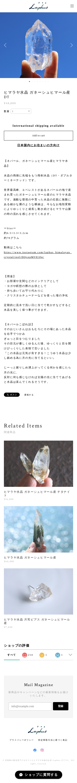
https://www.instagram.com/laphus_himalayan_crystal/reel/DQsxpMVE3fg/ (38, 255)
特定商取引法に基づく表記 (53, 740)
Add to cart (38, 135)
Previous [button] (6, 45)
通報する (29, 395)
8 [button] (48, 81)
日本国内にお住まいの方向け (38, 145)
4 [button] (37, 81)
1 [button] (29, 81)
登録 (60, 706)
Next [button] (71, 45)
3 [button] (34, 81)
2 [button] (32, 81)
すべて (11, 654)
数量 (7, 111)
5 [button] (40, 81)
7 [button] (45, 81)
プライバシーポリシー (21, 740)
